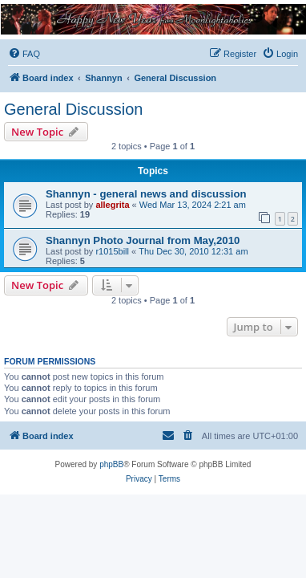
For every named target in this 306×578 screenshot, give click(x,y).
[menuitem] (24, 53)
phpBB (111, 464)
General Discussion (73, 109)
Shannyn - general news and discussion (146, 194)
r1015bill (112, 251)
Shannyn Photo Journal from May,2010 (143, 240)
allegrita (112, 205)
